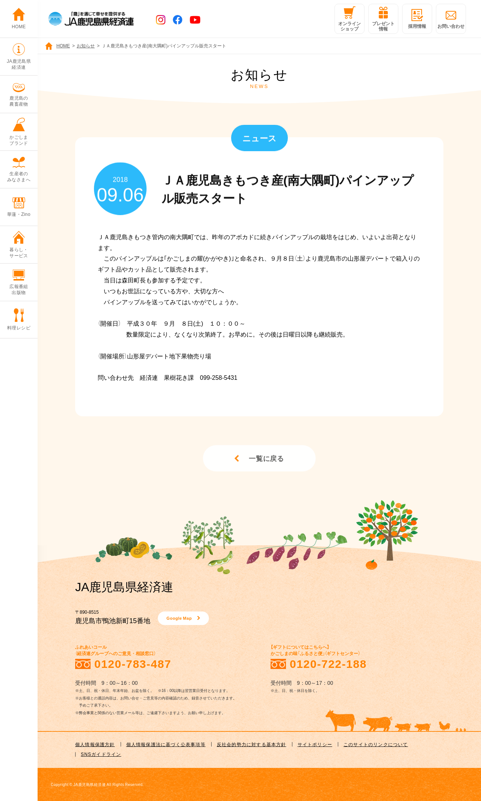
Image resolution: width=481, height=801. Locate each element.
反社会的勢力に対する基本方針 (251, 744)
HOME (63, 45)
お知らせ (86, 45)
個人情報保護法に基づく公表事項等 (166, 744)
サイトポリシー (315, 744)
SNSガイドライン (101, 754)
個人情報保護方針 (95, 744)
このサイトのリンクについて (375, 744)
